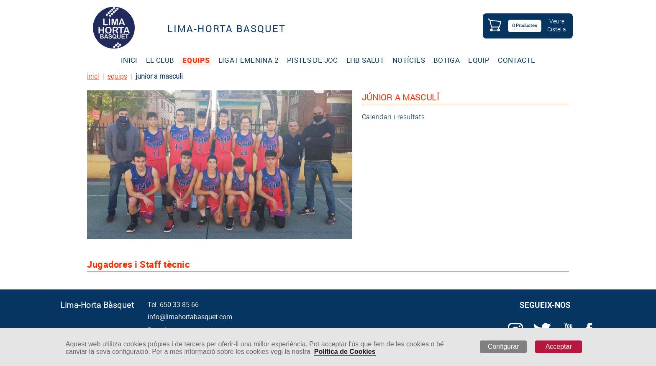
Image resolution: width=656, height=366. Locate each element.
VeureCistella (556, 25)
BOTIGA (446, 60)
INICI (129, 60)
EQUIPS (196, 60)
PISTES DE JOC (312, 60)
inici (93, 76)
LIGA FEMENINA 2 (248, 60)
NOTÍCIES (408, 60)
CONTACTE (516, 60)
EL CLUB (160, 60)
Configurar (503, 346)
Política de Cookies (345, 351)
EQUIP (478, 60)
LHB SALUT (365, 60)
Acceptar (559, 346)
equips (117, 76)
